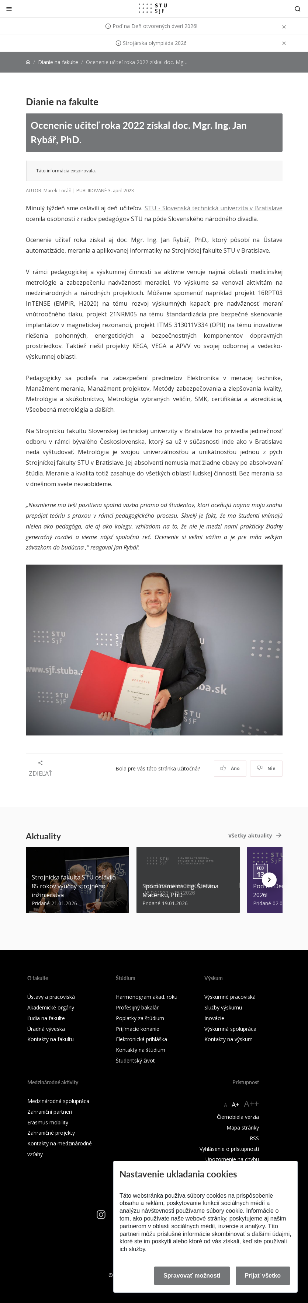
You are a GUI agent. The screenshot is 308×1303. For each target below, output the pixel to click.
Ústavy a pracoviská (51, 996)
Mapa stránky (242, 1127)
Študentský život (135, 1060)
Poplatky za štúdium (140, 1018)
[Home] (28, 62)
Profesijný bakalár (137, 1007)
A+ (235, 1104)
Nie (266, 768)
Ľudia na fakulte (46, 1018)
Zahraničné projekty (51, 1132)
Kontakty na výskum (228, 1039)
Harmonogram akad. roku (146, 996)
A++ (251, 1103)
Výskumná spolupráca (230, 1028)
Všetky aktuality (250, 835)
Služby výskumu (223, 1007)
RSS (254, 1138)
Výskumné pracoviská (230, 996)
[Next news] (269, 879)
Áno (230, 768)
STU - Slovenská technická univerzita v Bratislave (214, 208)
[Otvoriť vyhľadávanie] (297, 8)
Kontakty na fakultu (50, 1039)
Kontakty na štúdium (140, 1049)
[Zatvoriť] (9, 8)
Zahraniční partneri (49, 1111)
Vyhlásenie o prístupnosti (229, 1148)
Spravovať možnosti (191, 1275)
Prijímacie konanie (137, 1028)
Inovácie (214, 1018)
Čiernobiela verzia (238, 1116)
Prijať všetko (263, 1275)
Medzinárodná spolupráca (58, 1100)
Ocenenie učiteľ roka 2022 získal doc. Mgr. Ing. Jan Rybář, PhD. (139, 132)
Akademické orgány (50, 1007)
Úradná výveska (46, 1028)
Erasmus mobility (47, 1122)
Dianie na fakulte (58, 62)
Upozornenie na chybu (232, 1159)
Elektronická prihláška (141, 1039)
